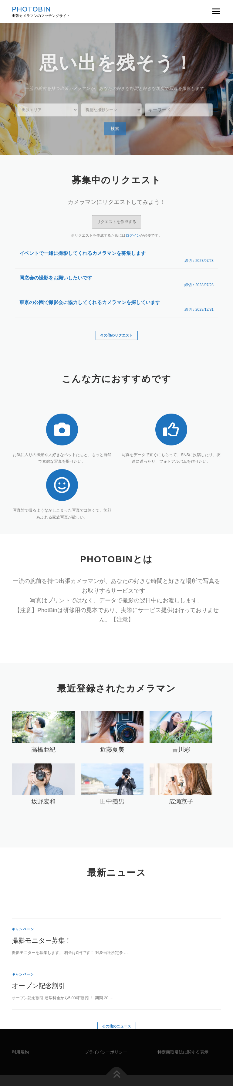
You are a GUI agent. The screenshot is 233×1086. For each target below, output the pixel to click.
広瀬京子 (181, 783)
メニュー (216, 11)
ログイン (133, 217)
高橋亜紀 (43, 731)
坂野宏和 (43, 783)
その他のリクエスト (116, 317)
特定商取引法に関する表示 (182, 1034)
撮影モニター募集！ (41, 971)
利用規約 (20, 1034)
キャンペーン (23, 960)
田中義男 (112, 783)
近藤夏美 (112, 731)
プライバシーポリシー (106, 1034)
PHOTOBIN (31, 9)
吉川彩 (181, 731)
